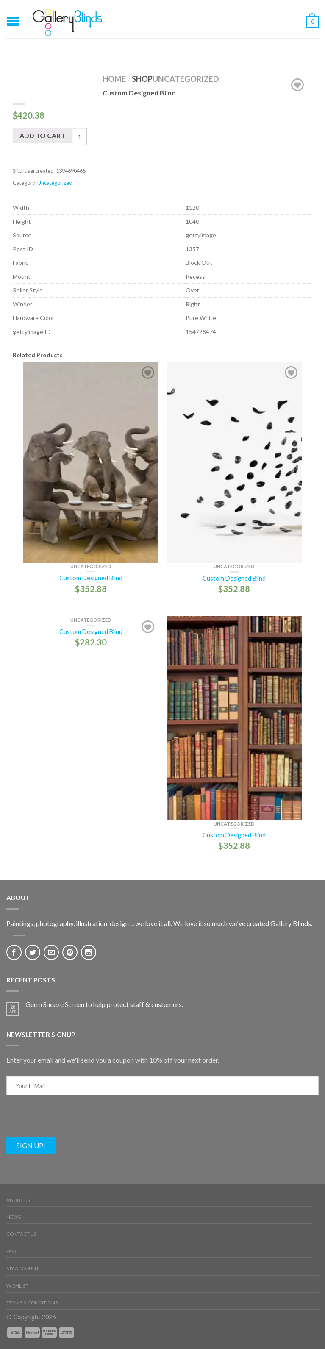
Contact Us (21, 1234)
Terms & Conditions (32, 1302)
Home (114, 78)
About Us (18, 1200)
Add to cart (42, 135)
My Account (22, 1268)
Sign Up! (31, 1145)
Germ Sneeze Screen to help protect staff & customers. (104, 1004)
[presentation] (70, 1120)
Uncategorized (186, 78)
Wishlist (17, 1285)
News (13, 1217)
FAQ (11, 1251)
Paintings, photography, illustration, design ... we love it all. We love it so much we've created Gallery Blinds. (159, 923)
